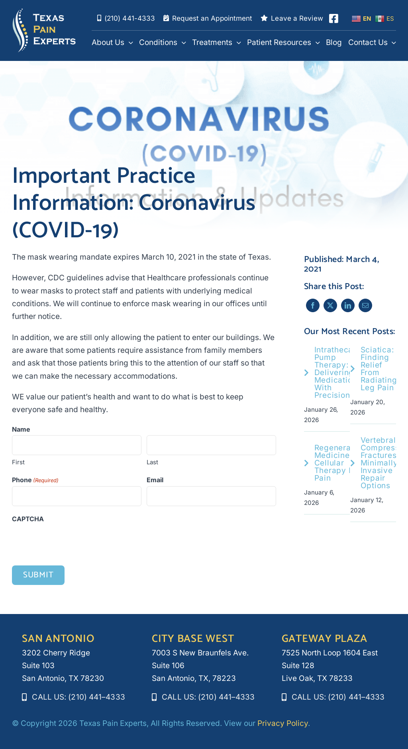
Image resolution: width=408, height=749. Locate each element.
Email (155, 480)
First (18, 462)
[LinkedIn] (347, 305)
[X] (329, 305)
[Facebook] (312, 305)
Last (152, 462)
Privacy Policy (282, 723)
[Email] (364, 305)
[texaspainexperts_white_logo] (44, 11)
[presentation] (72, 541)
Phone (35, 480)
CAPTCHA (28, 520)
